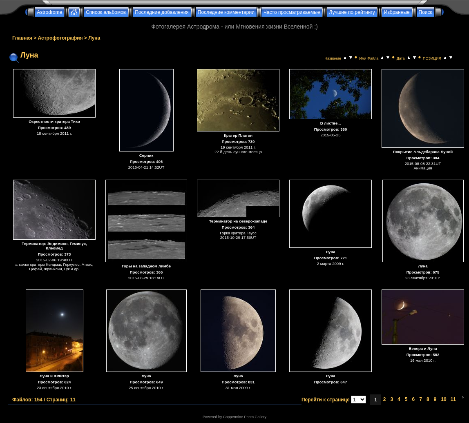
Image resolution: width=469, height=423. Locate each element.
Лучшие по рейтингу (352, 12)
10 (443, 399)
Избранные (397, 12)
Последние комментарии (226, 12)
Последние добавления (162, 12)
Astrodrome (49, 12)
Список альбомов (106, 12)
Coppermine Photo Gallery (244, 417)
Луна (94, 38)
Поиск (425, 12)
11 (453, 399)
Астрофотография (60, 38)
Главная (22, 38)
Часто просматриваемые (292, 12)
